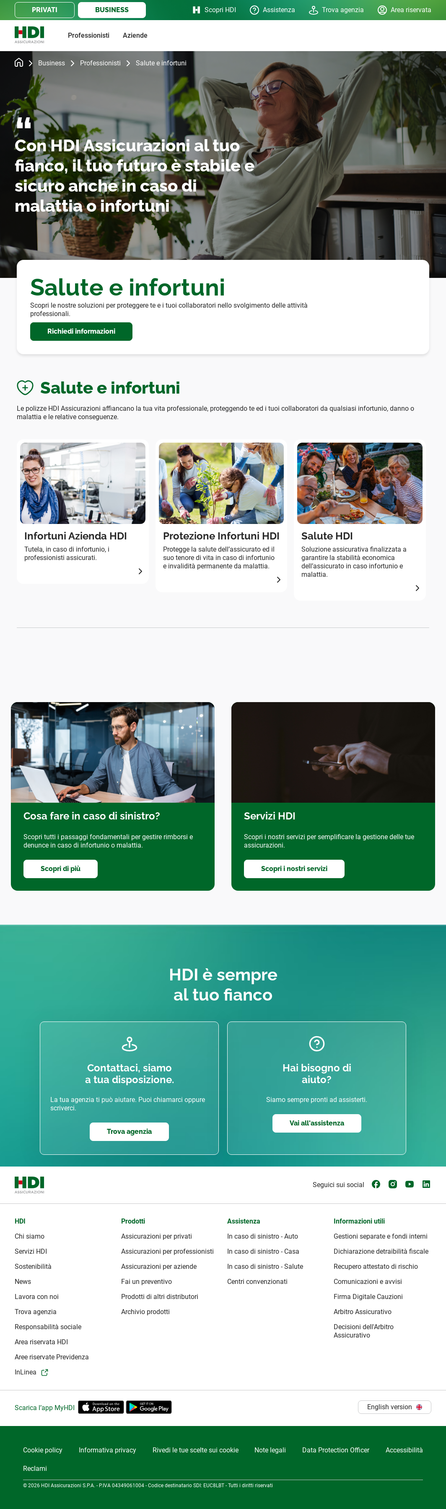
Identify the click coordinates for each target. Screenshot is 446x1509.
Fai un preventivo (146, 1282)
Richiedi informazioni (81, 331)
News (23, 1282)
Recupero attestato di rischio (376, 1266)
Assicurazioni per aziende (159, 1266)
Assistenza (272, 10)
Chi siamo (29, 1236)
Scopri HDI (213, 10)
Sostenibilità (33, 1266)
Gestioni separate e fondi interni (381, 1236)
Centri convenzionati (257, 1282)
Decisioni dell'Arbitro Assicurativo (364, 1331)
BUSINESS (112, 10)
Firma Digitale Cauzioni (368, 1297)
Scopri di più (60, 869)
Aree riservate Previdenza (52, 1357)
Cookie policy (42, 1450)
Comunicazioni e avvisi (368, 1282)
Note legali (270, 1450)
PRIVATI (44, 10)
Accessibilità (404, 1450)
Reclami (35, 1469)
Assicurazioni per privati (156, 1236)
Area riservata (404, 10)
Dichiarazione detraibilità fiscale (381, 1251)
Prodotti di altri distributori (159, 1297)
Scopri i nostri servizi (294, 869)
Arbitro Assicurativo (363, 1312)
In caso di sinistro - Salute (265, 1266)
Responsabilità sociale (48, 1327)
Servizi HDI (31, 1251)
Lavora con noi (37, 1297)
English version (394, 1407)
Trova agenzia (336, 10)
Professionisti (88, 35)
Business (51, 63)
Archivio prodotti (145, 1312)
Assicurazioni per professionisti (167, 1251)
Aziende (135, 35)
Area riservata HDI (41, 1342)
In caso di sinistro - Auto (262, 1236)
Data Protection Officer (335, 1450)
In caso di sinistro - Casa (263, 1251)
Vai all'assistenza (317, 1123)
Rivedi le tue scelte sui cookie (196, 1450)
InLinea (25, 1372)
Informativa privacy (107, 1450)
